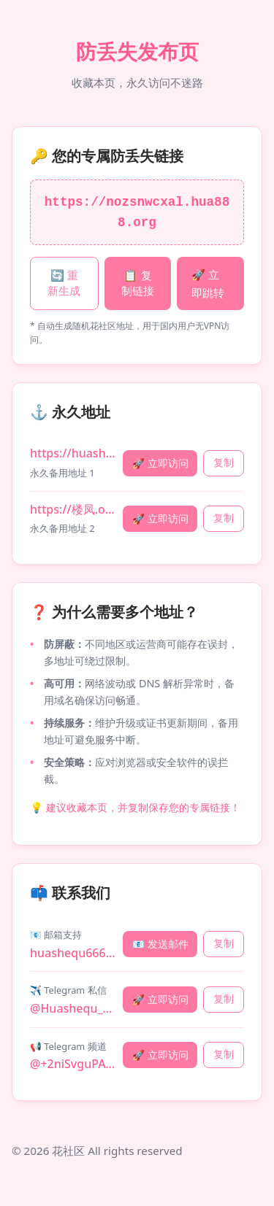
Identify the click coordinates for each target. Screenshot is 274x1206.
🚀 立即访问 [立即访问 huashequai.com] (160, 463)
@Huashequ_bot (73, 1008)
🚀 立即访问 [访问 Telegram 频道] (160, 1055)
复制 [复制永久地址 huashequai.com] (223, 462)
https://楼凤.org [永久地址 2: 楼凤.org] (73, 509)
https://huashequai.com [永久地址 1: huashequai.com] (73, 453)
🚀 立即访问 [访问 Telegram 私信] (160, 999)
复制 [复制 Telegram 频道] (223, 1054)
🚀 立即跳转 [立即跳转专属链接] (207, 283)
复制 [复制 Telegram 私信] (223, 999)
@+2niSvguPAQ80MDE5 (73, 1064)
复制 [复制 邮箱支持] (223, 943)
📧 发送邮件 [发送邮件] (160, 944)
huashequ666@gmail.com (73, 953)
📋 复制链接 (137, 283)
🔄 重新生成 (63, 283)
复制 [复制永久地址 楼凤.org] (223, 518)
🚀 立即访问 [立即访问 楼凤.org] (160, 518)
